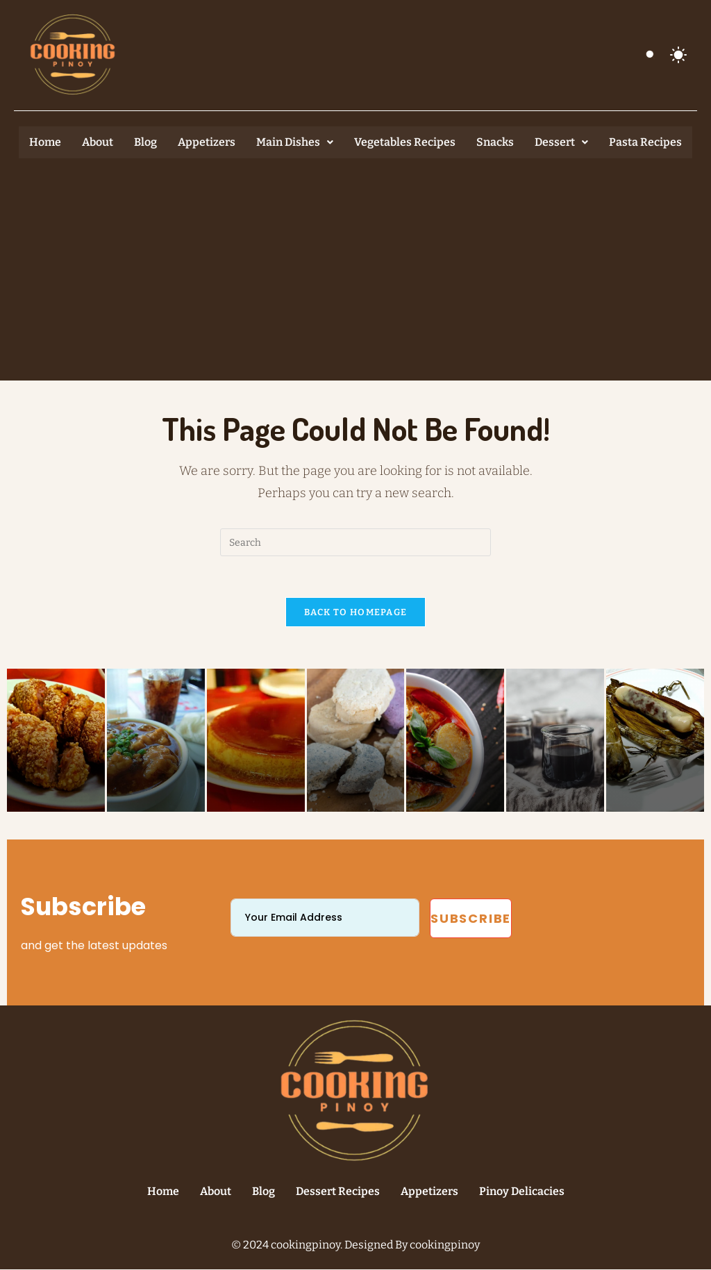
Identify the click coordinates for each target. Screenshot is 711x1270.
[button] (295, 142)
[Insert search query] (355, 542)
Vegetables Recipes (404, 142)
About (97, 142)
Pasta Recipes (645, 142)
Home (45, 142)
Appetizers (206, 142)
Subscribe (470, 919)
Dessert (561, 142)
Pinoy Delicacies (521, 1191)
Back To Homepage (356, 613)
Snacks (495, 142)
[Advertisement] (355, 262)
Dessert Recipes (338, 1191)
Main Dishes (294, 142)
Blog (145, 142)
